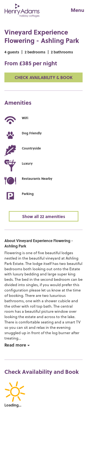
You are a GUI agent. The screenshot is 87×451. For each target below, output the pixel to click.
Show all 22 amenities (43, 216)
